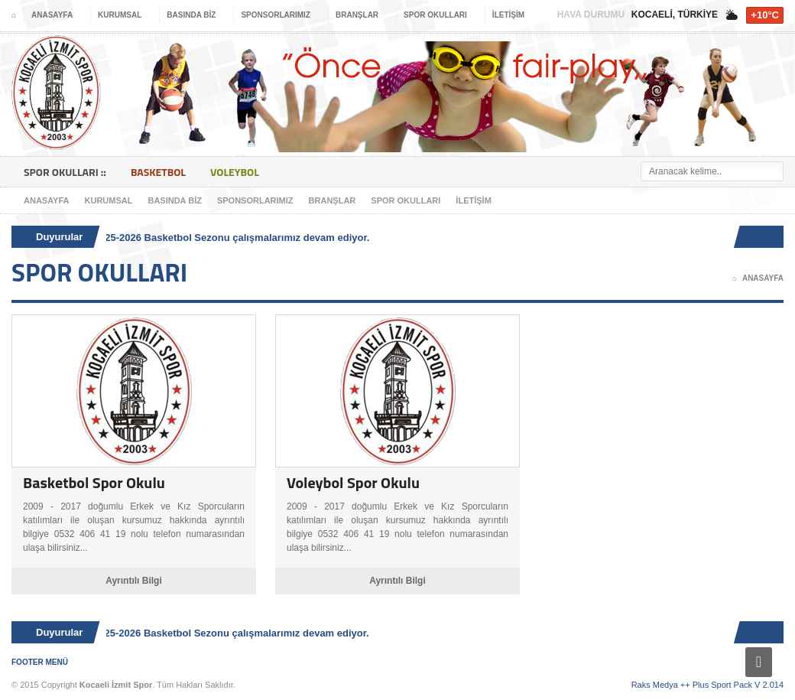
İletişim (473, 200)
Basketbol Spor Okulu (94, 482)
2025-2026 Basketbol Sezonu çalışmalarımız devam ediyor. (234, 237)
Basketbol (158, 172)
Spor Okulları (405, 200)
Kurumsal (109, 200)
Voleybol (234, 172)
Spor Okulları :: (65, 172)
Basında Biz (174, 200)
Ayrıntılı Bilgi (133, 580)
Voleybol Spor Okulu (353, 482)
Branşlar (332, 200)
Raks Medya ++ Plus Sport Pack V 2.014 (707, 684)
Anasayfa (47, 200)
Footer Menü (39, 662)
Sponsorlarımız (255, 200)
